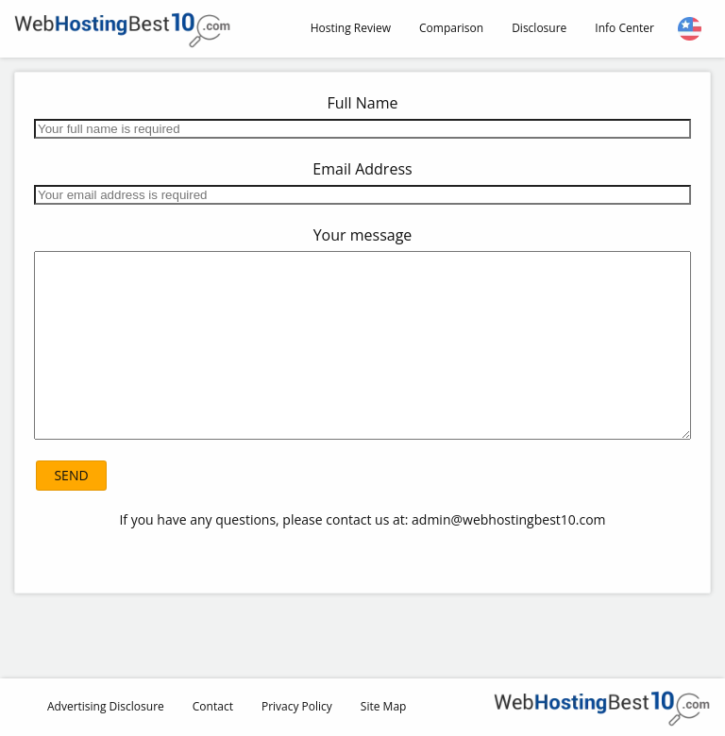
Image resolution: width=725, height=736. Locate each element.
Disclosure (539, 28)
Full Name (362, 102)
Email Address (362, 169)
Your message (363, 235)
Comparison (451, 28)
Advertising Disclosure (105, 706)
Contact (213, 706)
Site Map (384, 706)
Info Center (624, 28)
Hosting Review (351, 28)
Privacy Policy (296, 706)
